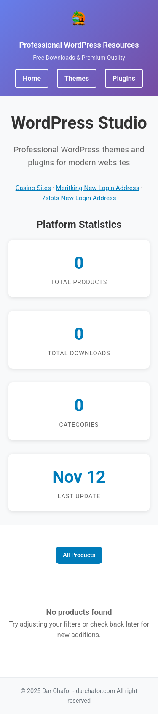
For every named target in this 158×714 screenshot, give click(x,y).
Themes (76, 78)
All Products (79, 555)
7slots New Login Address (79, 198)
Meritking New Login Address (97, 188)
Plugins (123, 78)
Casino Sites (33, 188)
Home (32, 78)
